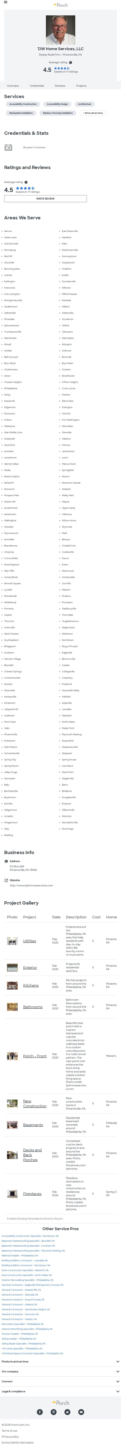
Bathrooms (33, 1007)
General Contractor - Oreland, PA (19, 1304)
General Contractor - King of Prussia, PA (23, 1299)
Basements (33, 1125)
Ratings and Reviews (27, 167)
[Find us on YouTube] (81, 1412)
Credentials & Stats (26, 133)
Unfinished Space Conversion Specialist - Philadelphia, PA (32, 1353)
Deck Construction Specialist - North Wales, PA (27, 1275)
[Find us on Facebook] (40, 1412)
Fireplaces (32, 1194)
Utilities (29, 941)
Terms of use (9, 1430)
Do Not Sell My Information (18, 1442)
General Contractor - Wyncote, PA (20, 1314)
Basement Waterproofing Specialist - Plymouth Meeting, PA (33, 1250)
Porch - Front (34, 1056)
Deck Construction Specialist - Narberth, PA (25, 1270)
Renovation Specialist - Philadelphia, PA (23, 1324)
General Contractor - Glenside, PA (20, 1294)
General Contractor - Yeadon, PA (19, 1319)
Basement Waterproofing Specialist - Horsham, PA (28, 1245)
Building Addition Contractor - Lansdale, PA (25, 1260)
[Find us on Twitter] (67, 1412)
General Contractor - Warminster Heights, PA (26, 1309)
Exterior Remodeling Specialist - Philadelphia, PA (27, 1280)
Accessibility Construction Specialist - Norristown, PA (30, 1236)
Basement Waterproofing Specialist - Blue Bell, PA (28, 1241)
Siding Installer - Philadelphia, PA (19, 1338)
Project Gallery (21, 903)
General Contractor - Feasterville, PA (21, 1290)
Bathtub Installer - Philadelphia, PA (20, 1255)
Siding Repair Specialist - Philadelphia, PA (23, 1343)
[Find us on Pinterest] (54, 1412)
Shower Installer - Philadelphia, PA (20, 1334)
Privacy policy (10, 1436)
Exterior (30, 967)
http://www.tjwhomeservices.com (31, 885)
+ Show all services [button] (93, 113)
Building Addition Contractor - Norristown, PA (26, 1265)
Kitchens (31, 985)
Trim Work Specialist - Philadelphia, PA (22, 1348)
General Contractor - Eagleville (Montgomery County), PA (33, 1285)
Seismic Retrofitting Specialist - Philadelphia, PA (27, 1329)
